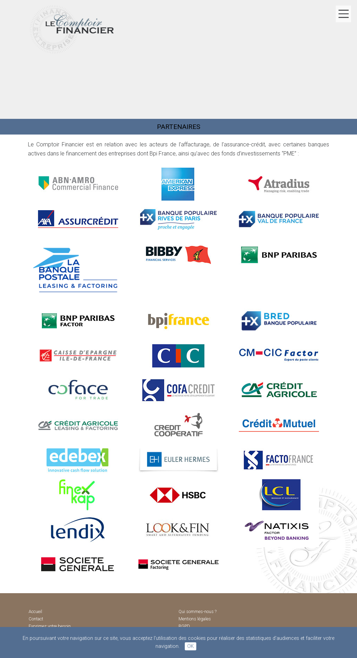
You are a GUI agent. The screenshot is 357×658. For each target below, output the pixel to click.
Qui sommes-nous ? (197, 611)
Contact (36, 618)
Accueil (35, 611)
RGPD (184, 626)
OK (190, 646)
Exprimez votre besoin (50, 626)
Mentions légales (194, 618)
